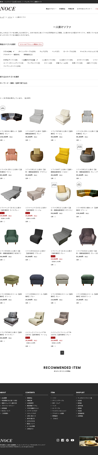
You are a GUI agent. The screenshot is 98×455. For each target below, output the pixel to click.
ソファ (10, 17)
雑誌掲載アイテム (32, 405)
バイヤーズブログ (32, 411)
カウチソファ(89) (83, 60)
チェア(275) (44, 51)
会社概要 (4, 398)
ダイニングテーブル (58, 400)
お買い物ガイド (31, 416)
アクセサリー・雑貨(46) (11, 54)
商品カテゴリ (50, 9)
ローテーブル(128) (69, 51)
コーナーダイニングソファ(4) (13, 63)
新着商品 (62, 9)
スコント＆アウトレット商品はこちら (31, 44)
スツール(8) (48, 63)
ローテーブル (56, 408)
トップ (2, 17)
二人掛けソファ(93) (48, 60)
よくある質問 (31, 426)
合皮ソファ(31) (92, 63)
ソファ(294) (7, 51)
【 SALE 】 (55, 418)
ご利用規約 (5, 413)
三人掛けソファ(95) (66, 60)
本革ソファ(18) (77, 63)
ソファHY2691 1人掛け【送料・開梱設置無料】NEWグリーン (10, 253)
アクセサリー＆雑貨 (58, 413)
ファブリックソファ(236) (11, 66)
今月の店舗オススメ (33, 408)
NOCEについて (6, 411)
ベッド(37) (55, 51)
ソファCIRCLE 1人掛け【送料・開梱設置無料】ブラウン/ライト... (36, 171)
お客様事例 (30, 403)
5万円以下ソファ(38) (10, 60)
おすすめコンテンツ (83, 9)
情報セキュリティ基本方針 (9, 403)
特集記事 (71, 9)
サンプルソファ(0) (33, 63)
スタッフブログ (31, 413)
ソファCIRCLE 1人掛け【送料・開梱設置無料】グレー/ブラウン (87, 171)
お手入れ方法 (31, 421)
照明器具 (55, 416)
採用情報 (4, 408)
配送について (31, 423)
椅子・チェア (56, 403)
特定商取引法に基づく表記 (9, 400)
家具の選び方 (31, 418)
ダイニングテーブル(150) (26, 51)
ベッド (54, 405)
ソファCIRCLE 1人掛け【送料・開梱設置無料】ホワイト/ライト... (61, 210)
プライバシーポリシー (8, 405)
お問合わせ (30, 429)
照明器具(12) (28, 54)
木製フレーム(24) (62, 63)
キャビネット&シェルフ (59, 411)
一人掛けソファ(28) (28, 60)
